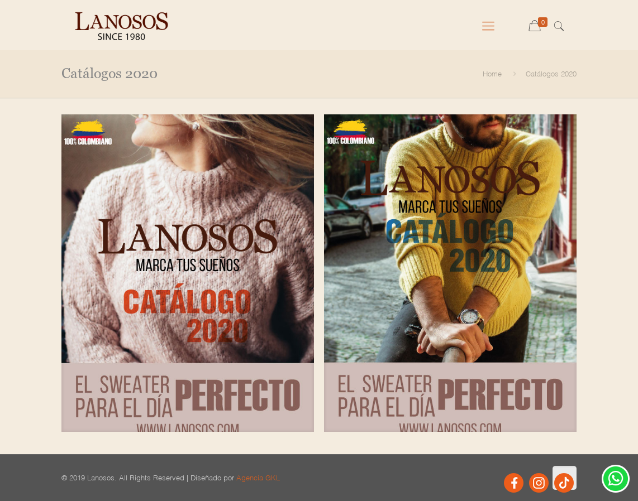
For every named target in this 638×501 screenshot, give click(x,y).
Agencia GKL (258, 477)
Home (492, 73)
